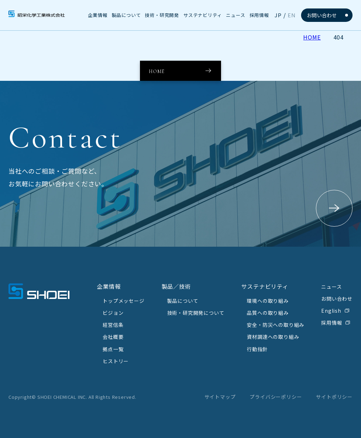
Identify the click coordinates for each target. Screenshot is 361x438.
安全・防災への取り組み (275, 324)
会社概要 (113, 336)
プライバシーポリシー (276, 396)
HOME (311, 37)
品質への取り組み (267, 312)
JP (278, 15)
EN (292, 15)
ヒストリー (116, 361)
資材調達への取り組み (273, 336)
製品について (182, 300)
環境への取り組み (267, 300)
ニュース (331, 286)
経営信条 (113, 324)
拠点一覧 (113, 349)
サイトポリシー (334, 396)
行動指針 (257, 349)
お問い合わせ (322, 15)
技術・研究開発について (196, 312)
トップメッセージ (123, 300)
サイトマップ (220, 396)
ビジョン (113, 312)
